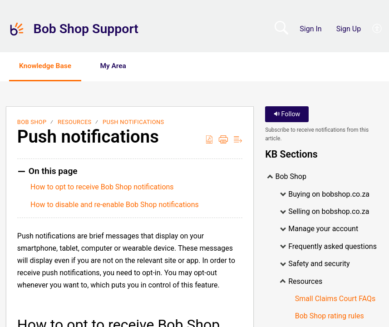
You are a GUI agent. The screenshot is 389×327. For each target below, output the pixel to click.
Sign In (310, 29)
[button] (169, 66)
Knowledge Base (49, 66)
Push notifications (133, 122)
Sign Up (348, 29)
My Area (121, 66)
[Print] (223, 140)
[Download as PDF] (209, 140)
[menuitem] (372, 29)
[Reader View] (237, 140)
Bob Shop (32, 122)
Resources (75, 122)
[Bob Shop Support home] (17, 29)
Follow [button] (287, 115)
